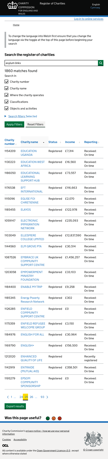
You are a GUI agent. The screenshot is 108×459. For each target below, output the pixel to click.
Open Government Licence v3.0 (53, 450)
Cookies (6, 439)
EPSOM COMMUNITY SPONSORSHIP (30, 382)
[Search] (54, 63)
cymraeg (95, 7)
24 (21, 397)
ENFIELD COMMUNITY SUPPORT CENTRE (33, 312)
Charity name (18, 88)
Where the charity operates (27, 95)
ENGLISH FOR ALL (32, 334)
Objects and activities (23, 108)
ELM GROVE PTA (31, 246)
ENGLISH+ (27, 345)
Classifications (19, 102)
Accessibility (20, 439)
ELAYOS (26, 209)
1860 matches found (21, 71)
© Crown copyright (93, 449)
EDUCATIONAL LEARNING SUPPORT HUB (30, 176)
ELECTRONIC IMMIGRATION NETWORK (30, 224)
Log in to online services (88, 19)
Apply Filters (14, 124)
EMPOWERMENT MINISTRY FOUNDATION (31, 275)
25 (26, 397)
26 (31, 397)
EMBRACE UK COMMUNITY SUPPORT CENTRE (33, 261)
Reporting (90, 142)
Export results (15, 406)
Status (52, 142)
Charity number (19, 81)
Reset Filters (35, 124)
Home (16, 24)
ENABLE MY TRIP (31, 287)
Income (70, 142)
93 (42, 397)
